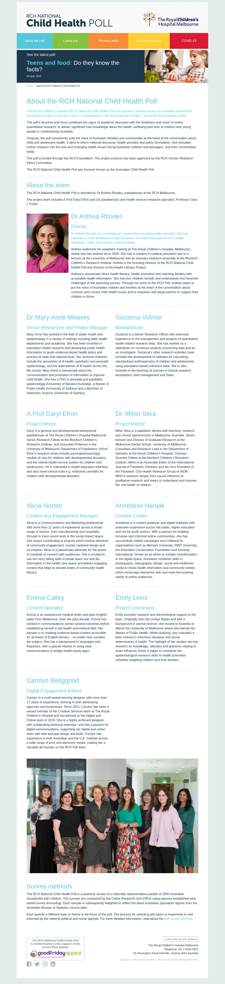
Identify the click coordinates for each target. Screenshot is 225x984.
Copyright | (126, 959)
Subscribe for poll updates (181, 939)
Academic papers (149, 40)
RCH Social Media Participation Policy (178, 959)
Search (193, 7)
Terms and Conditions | (145, 959)
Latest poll (70, 40)
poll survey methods (178, 918)
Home (30, 86)
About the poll (34, 40)
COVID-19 (189, 40)
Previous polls (108, 40)
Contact (178, 7)
